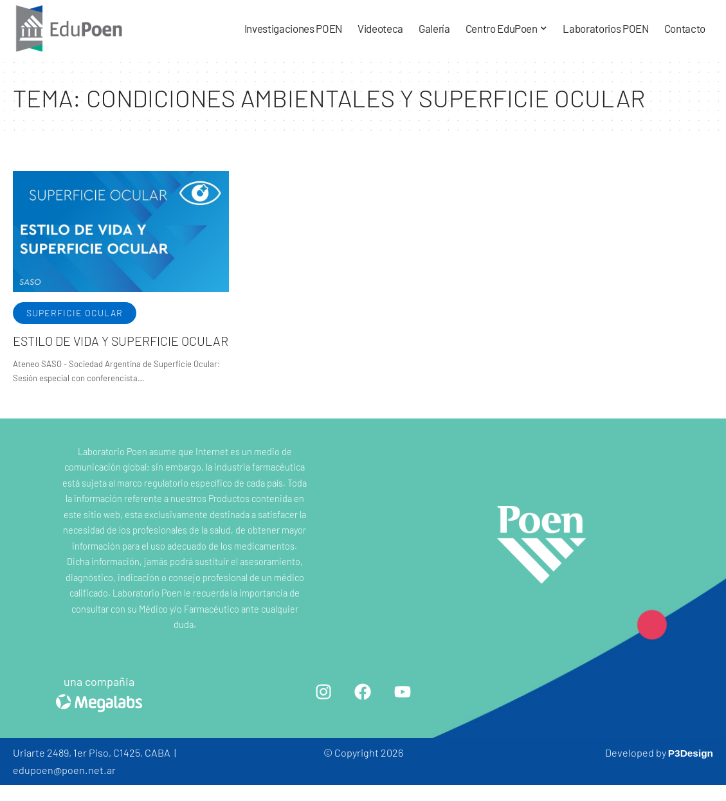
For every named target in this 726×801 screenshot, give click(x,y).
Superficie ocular (74, 312)
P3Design (689, 753)
